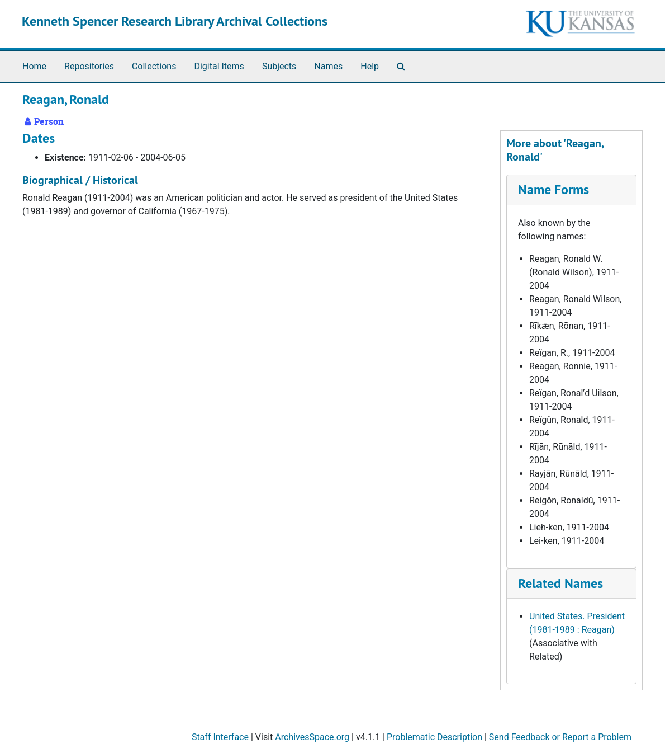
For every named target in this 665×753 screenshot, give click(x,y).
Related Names (560, 583)
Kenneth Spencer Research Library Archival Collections (174, 21)
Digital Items (219, 66)
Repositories (89, 66)
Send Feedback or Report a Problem (560, 737)
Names (328, 66)
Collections (154, 66)
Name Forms (553, 189)
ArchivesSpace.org (312, 737)
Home (34, 66)
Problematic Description (434, 737)
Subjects (279, 66)
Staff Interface (220, 737)
